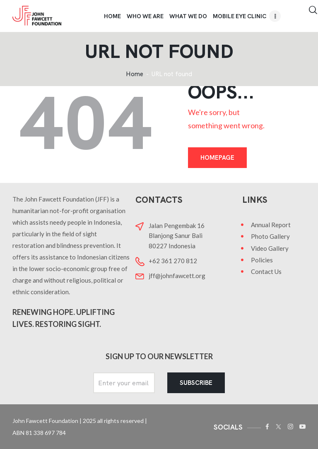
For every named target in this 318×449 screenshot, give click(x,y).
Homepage (217, 158)
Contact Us (266, 271)
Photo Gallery (270, 236)
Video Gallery (270, 248)
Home (134, 74)
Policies (262, 260)
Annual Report (271, 224)
